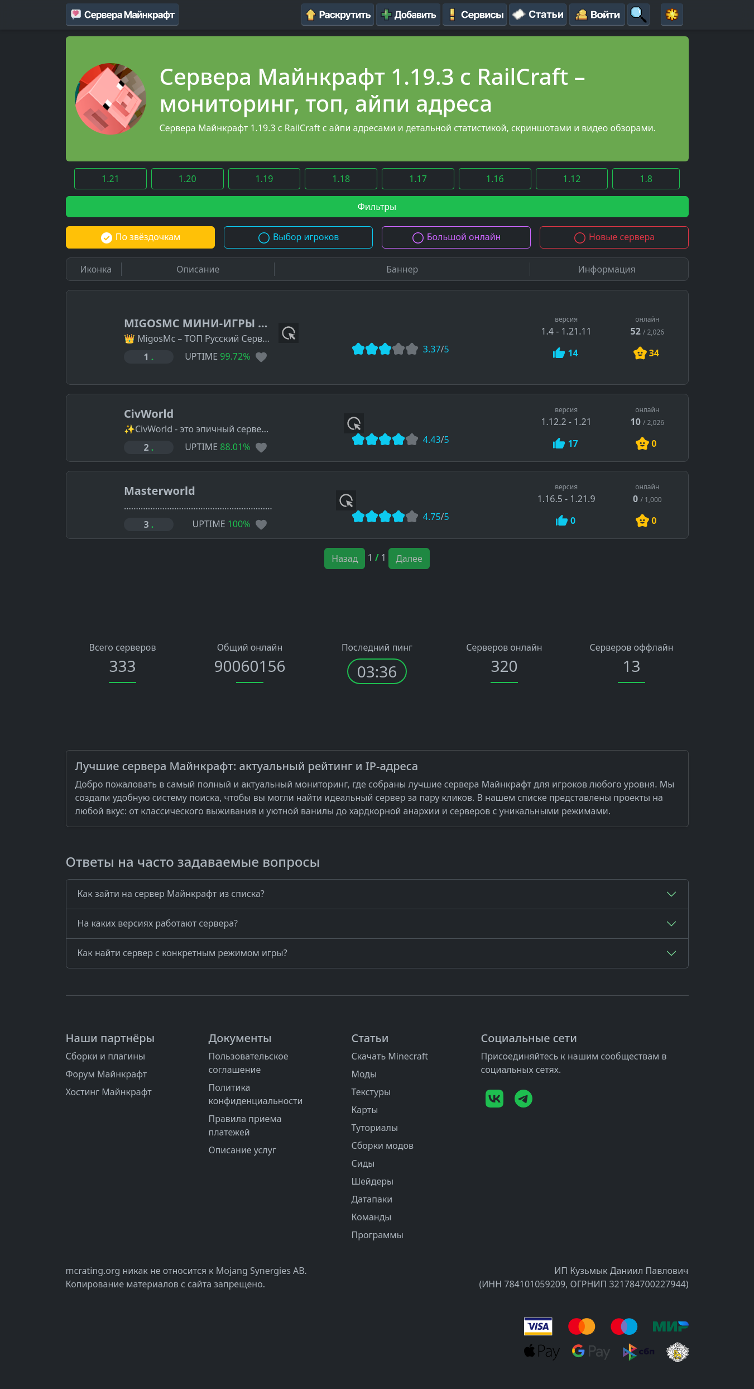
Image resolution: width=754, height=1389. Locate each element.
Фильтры (377, 207)
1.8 (646, 179)
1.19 (264, 179)
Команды (371, 1217)
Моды (364, 1074)
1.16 (495, 179)
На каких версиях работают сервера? (158, 923)
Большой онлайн (456, 237)
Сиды (362, 1163)
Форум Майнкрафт (106, 1074)
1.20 (187, 179)
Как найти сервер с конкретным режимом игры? (182, 953)
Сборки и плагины (106, 1056)
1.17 (418, 179)
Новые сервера (614, 237)
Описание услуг (242, 1150)
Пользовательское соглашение (248, 1063)
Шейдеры (372, 1181)
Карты (364, 1110)
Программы (377, 1235)
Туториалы (374, 1127)
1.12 (572, 179)
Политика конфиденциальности (255, 1094)
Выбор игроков (298, 237)
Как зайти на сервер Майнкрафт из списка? (171, 893)
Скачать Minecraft (389, 1056)
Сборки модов (382, 1145)
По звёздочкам (140, 237)
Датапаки (371, 1199)
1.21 (110, 179)
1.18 (341, 179)
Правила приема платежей (244, 1125)
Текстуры (371, 1092)
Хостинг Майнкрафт (109, 1092)
